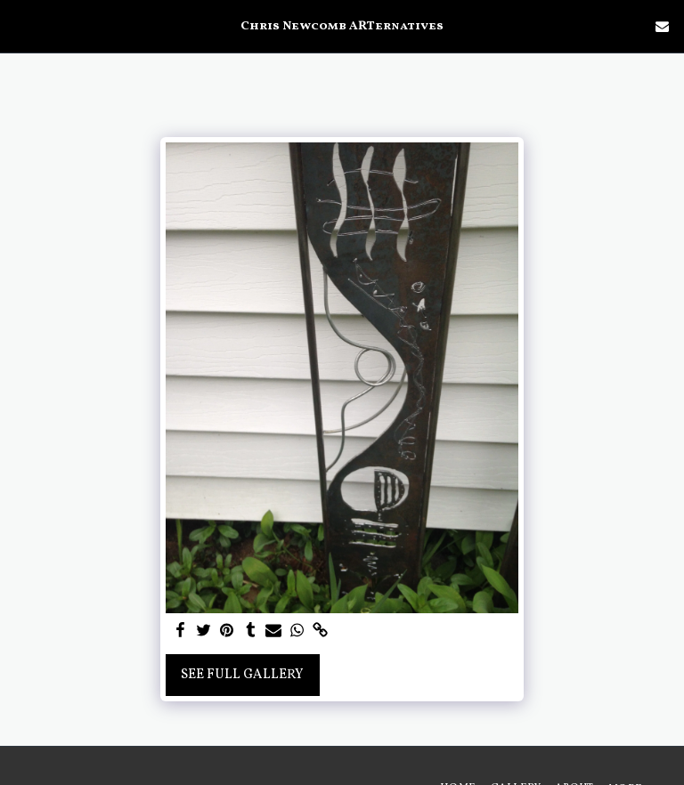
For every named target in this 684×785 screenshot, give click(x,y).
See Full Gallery (242, 675)
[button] (19, 26)
